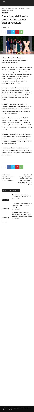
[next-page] (6, 221)
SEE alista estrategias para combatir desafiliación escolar (8, 178)
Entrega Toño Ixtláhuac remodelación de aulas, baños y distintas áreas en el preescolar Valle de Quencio (25, 180)
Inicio (3, 8)
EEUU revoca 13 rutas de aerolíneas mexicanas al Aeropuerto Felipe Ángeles (22, 205)
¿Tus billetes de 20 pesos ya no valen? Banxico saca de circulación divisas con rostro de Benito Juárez (22, 214)
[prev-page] (3, 221)
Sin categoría (9, 8)
